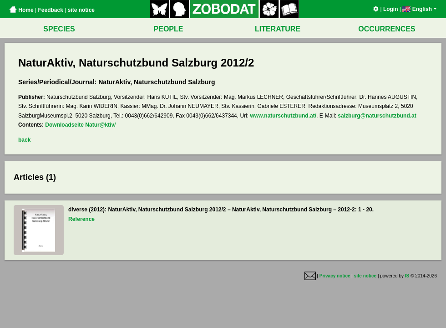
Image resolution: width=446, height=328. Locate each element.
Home (21, 10)
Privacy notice (334, 275)
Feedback (50, 10)
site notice (81, 10)
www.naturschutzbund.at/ (283, 116)
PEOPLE (168, 29)
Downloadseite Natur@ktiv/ (80, 125)
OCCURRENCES (386, 29)
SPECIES (59, 29)
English (419, 9)
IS (407, 275)
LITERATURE (277, 29)
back (24, 140)
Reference (81, 219)
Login (390, 9)
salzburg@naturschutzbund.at (377, 116)
